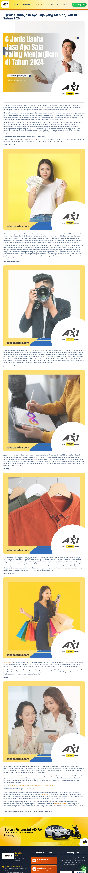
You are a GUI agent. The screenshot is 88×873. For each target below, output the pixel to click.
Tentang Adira (26, 4)
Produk (38, 4)
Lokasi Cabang (62, 4)
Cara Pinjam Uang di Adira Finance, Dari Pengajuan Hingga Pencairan (31, 785)
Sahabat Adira (7, 662)
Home (16, 4)
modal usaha (45, 794)
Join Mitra (50, 4)
